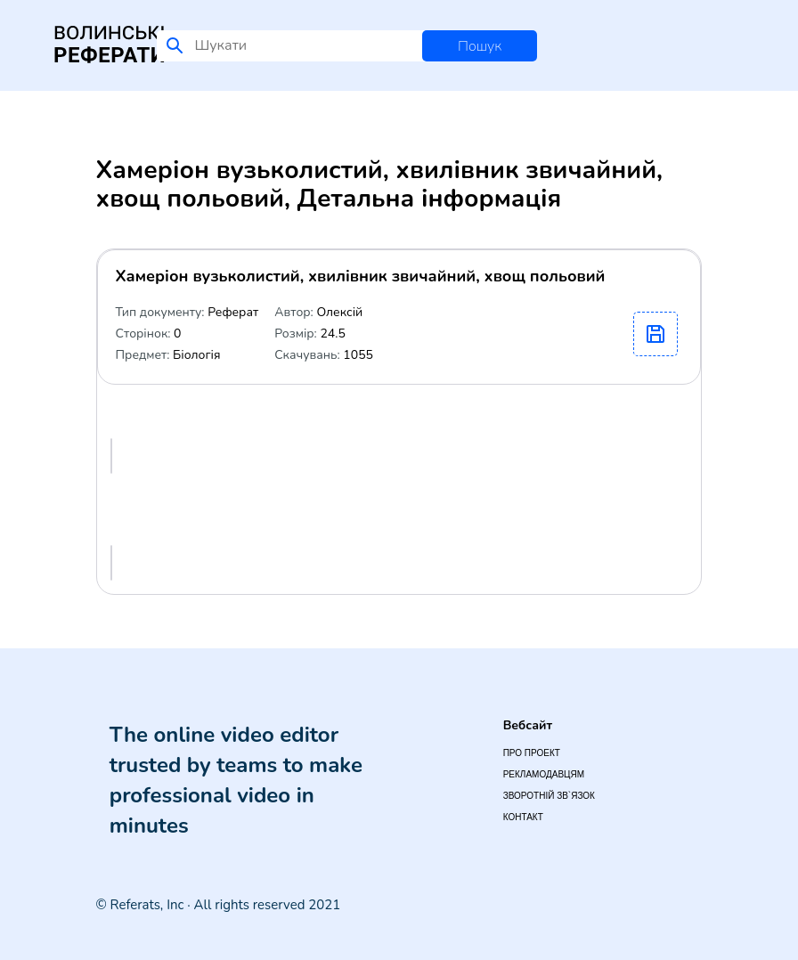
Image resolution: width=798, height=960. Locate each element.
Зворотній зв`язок (549, 796)
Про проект (531, 753)
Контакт (523, 817)
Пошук (479, 46)
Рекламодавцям (543, 774)
